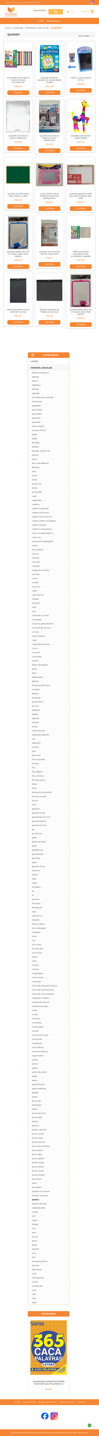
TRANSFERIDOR (37, 1286)
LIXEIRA (34, 957)
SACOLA (35, 1236)
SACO (34, 1232)
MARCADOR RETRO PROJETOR (43, 994)
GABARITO (36, 809)
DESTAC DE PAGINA (40, 665)
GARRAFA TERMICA (39, 825)
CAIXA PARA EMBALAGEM (42, 541)
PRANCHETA (36, 1179)
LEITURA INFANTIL (38, 924)
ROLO (34, 1228)
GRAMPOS (36, 858)
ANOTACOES (37, 401)
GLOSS (34, 846)
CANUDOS (36, 562)
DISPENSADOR (37, 677)
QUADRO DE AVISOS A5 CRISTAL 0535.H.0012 (49, 253)
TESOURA (35, 1265)
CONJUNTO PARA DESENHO (43, 623)
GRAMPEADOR (38, 854)
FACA (34, 751)
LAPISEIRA (36, 920)
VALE (34, 1294)
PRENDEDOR (37, 1187)
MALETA (35, 965)
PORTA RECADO (38, 1162)
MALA (34, 961)
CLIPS (34, 607)
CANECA (35, 554)
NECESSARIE (37, 1043)
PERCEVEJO (36, 1101)
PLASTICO (35, 1125)
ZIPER (34, 1302)
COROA (34, 648)
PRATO (34, 1183)
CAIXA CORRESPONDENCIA (42, 533)
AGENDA (35, 377)
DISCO (34, 673)
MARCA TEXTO (37, 977)
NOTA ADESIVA (38, 1047)
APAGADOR (36, 405)
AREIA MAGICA (38, 426)
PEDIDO (35, 1092)
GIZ (33, 829)
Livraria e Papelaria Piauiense (21, 1433)
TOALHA (35, 1282)
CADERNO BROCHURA (40, 512)
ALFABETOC (36, 385)
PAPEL (34, 1076)
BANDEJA (36, 442)
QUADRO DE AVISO (39, 1204)
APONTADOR (37, 414)
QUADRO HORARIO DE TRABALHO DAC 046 (49, 311)
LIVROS (34, 361)
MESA (34, 1010)
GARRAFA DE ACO (38, 813)
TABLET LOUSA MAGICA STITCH (80, 79)
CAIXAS (35, 545)
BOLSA (34, 479)
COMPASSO (37, 619)
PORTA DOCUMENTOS (41, 1146)
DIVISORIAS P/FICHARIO (41, 685)
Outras (35, 1060)
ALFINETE (35, 389)
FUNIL (34, 804)
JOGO (34, 879)
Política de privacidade (68, 1433)
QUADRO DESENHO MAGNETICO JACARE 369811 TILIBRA (49, 80)
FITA (33, 767)
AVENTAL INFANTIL (39, 430)
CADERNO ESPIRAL (39, 525)
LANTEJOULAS (37, 907)
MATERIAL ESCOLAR (37, 28)
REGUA (34, 1220)
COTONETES (36, 656)
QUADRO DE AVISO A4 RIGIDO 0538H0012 (18, 137)
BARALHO (35, 447)
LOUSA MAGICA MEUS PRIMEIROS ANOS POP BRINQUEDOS (49, 196)
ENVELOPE (36, 697)
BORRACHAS (36, 484)
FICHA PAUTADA (38, 759)
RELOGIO (35, 1224)
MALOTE (35, 969)
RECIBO (35, 1212)
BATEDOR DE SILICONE (41, 451)
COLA (34, 611)
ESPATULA (36, 710)
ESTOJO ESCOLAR (38, 730)
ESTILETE (35, 722)
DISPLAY (35, 681)
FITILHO (34, 784)
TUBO (34, 1290)
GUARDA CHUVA (38, 866)
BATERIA (35, 455)
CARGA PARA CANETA (40, 570)
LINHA (34, 936)
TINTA (34, 1273)
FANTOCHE (36, 755)
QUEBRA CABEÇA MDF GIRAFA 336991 (81, 137)
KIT (33, 891)
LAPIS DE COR (37, 916)
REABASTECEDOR (38, 1208)
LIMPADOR (36, 932)
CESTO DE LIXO (38, 595)
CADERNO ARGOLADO (40, 508)
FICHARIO (35, 763)
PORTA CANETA (38, 1134)
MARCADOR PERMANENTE (42, 990)
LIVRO (34, 940)
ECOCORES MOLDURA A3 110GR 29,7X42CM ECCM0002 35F (18, 80)
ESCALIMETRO (37, 702)
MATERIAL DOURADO (40, 1006)
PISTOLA (35, 1121)
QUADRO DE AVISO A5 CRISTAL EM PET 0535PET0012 (49, 138)
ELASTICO (35, 693)
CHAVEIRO (36, 603)
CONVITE (35, 632)
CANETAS (35, 558)
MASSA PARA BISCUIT (40, 1002)
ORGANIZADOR (37, 1055)
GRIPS (34, 862)
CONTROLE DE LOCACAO (41, 628)
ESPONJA (35, 718)
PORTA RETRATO (38, 1166)
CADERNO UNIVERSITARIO (42, 529)
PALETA (35, 1068)
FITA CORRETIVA (38, 776)
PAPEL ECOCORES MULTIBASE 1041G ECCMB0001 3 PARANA (81, 254)
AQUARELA (36, 422)
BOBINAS (35, 467)
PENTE (34, 1097)
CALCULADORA (37, 549)
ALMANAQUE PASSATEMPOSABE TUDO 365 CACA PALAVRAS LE (49, 1382)
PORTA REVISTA (38, 1171)
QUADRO (56, 28)
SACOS (34, 1241)
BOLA (34, 471)
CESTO (34, 591)
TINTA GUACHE (38, 1278)
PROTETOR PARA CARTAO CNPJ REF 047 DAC (18, 311)
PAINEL (35, 1064)
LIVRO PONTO (37, 953)
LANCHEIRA (36, 903)
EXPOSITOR (36, 743)
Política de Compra (48, 1402)
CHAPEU (35, 599)
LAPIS (34, 911)
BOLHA (34, 475)
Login (72, 12)
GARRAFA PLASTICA (39, 821)
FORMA (35, 800)
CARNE (34, 578)
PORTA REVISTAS (38, 1175)
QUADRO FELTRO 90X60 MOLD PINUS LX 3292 (18, 195)
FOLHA (34, 788)
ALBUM (35, 381)
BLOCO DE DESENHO (40, 463)
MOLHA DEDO (37, 1027)
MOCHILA (36, 1018)
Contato (82, 1402)
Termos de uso (83, 1433)
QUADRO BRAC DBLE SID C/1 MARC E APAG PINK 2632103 (81, 312)
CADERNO (36, 504)
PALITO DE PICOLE (39, 1072)
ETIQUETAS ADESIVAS (40, 735)
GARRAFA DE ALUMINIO (41, 817)
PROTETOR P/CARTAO (40, 1195)
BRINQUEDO (37, 492)
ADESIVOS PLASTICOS (40, 372)
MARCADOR (36, 981)
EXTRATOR (35, 747)
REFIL (33, 1216)
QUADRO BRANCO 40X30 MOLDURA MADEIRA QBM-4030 (80, 196)
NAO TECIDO (37, 1039)
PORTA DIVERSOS (38, 1142)
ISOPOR (35, 874)
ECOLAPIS (36, 689)
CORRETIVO (36, 652)
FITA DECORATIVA (38, 780)
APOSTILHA (36, 418)
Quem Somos (29, 1402)
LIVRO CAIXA (36, 944)
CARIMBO (36, 574)
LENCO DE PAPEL (39, 928)
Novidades (48, 1313)
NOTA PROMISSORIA (40, 1051)
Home (17, 1402)
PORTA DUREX (37, 1150)
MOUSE (35, 1031)
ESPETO (35, 714)
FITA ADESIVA (37, 772)
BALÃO (34, 434)
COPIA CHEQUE (38, 636)
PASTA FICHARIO (38, 1084)
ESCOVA (35, 706)
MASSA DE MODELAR (40, 998)
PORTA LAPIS (37, 1154)
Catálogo (18, 28)
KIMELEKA (36, 887)
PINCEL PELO (37, 1117)
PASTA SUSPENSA (39, 1088)
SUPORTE (35, 1249)
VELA (34, 1298)
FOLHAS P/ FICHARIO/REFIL (41, 792)
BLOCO (34, 459)
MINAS (35, 1014)
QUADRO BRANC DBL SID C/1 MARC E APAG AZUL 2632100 (18, 254)
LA (33, 895)
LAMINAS (35, 899)
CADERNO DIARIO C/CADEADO (44, 521)
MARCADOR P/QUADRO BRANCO (44, 985)
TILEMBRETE (37, 1269)
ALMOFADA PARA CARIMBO (43, 397)
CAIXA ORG (36, 537)
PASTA (34, 1080)
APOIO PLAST (37, 410)
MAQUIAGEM (37, 973)
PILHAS (34, 1109)
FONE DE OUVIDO (39, 796)
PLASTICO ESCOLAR (39, 1129)
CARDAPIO (36, 566)
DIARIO (34, 669)
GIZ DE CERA (37, 833)
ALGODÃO (36, 393)
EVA (33, 739)
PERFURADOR (37, 1105)
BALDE (34, 438)
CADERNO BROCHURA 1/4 (42, 516)
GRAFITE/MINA (37, 850)
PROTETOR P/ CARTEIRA (41, 1191)
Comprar (18, 93)
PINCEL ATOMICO (39, 1113)
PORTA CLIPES (37, 1138)
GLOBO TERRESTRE (39, 841)
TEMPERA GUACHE (39, 1261)
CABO (34, 496)
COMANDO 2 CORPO (40, 615)
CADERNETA (36, 500)
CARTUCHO (36, 586)
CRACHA (35, 660)
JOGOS (34, 883)
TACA (34, 1253)
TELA (33, 1257)
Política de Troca (67, 1402)
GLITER (34, 837)
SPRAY (34, 1245)
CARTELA (35, 582)
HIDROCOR (36, 870)
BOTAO (35, 488)
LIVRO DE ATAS (37, 948)
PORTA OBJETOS (38, 1158)
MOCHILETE (36, 1022)
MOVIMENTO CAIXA (40, 1035)
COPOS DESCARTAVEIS (41, 644)
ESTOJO (35, 726)
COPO (34, 640)
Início (8, 28)
